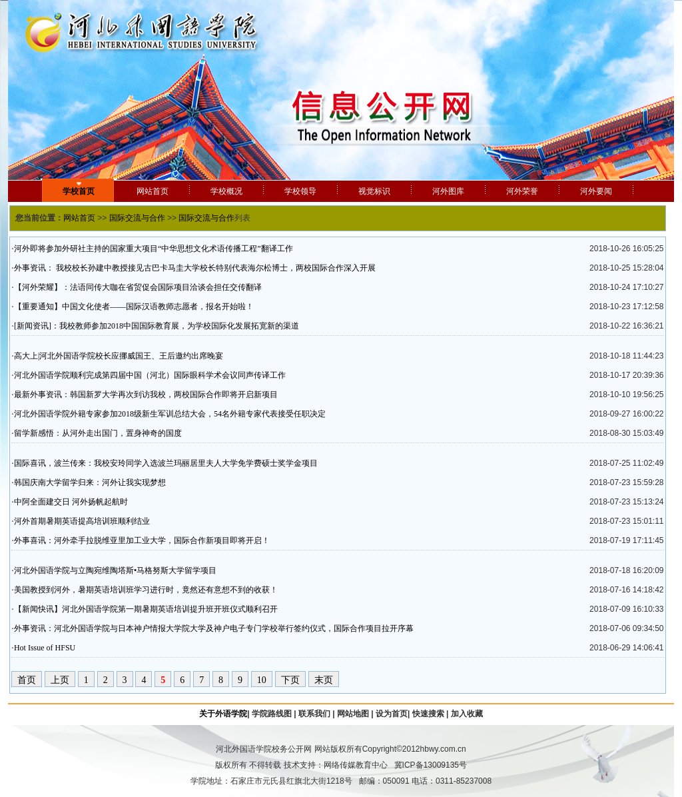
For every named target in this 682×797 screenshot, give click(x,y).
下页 (290, 680)
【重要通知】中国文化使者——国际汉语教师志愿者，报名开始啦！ (134, 306)
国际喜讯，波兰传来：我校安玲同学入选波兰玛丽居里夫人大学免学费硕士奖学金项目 (166, 463)
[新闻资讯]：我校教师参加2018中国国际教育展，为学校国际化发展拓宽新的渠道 (156, 326)
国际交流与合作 (137, 218)
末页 (323, 680)
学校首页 (79, 191)
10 (261, 680)
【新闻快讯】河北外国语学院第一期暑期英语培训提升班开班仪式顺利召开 (146, 609)
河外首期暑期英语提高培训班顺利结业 (82, 521)
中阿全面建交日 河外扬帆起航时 (71, 501)
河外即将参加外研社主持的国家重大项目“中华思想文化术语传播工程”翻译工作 (153, 248)
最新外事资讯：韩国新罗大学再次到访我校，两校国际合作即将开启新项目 (146, 394)
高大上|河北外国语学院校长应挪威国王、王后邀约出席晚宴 (118, 356)
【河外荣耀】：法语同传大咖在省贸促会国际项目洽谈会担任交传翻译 (138, 287)
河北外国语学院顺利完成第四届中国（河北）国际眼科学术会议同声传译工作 (150, 375)
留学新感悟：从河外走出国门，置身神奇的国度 (98, 433)
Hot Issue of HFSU (44, 647)
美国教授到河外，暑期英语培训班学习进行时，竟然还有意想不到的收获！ (146, 589)
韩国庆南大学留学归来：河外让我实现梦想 (90, 482)
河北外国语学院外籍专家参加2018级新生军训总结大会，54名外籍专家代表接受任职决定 (170, 413)
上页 (60, 680)
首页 (26, 680)
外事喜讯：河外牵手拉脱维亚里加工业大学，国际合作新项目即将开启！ (142, 540)
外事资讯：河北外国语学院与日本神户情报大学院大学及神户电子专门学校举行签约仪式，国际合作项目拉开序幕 (214, 628)
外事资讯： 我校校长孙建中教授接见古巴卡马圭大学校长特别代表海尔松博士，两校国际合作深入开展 (195, 268)
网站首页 (79, 218)
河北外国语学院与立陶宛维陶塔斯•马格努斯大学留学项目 (115, 570)
